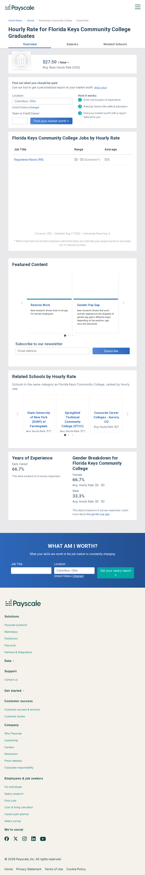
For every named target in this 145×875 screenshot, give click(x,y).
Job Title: (17, 564)
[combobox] (42, 101)
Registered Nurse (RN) (29, 159)
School (30, 20)
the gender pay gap (98, 514)
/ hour (62, 62)
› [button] (123, 302)
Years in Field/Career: (26, 113)
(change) (34, 107)
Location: (18, 95)
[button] (29, 43)
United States (15, 20)
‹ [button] (21, 302)
